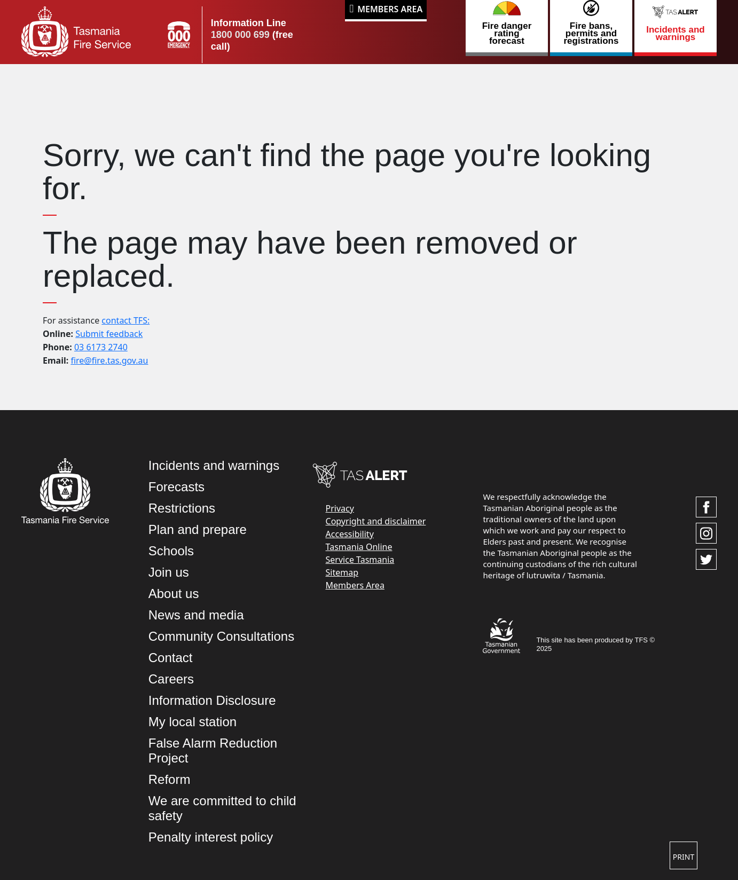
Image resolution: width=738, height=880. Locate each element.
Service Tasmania (360, 559)
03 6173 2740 (101, 347)
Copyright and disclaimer (376, 521)
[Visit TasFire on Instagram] (706, 533)
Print (683, 857)
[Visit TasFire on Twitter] (706, 559)
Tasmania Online (359, 547)
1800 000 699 (240, 34)
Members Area (389, 9)
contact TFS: (125, 320)
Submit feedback (109, 334)
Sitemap (342, 572)
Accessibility (350, 534)
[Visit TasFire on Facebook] (706, 507)
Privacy (340, 508)
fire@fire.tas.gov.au (109, 360)
